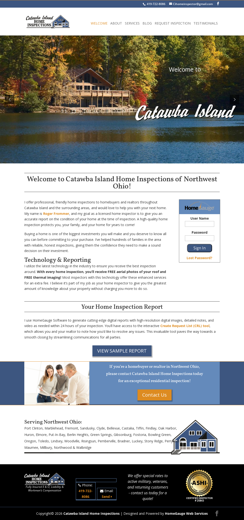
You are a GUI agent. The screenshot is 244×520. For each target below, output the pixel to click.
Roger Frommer (56, 213)
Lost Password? (199, 258)
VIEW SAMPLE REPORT (122, 351)
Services (132, 23)
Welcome (99, 23)
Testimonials (205, 23)
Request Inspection (173, 23)
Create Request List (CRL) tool (184, 325)
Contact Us (154, 395)
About (116, 23)
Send (107, 496)
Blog (147, 23)
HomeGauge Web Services (186, 513)
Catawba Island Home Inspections (91, 513)
